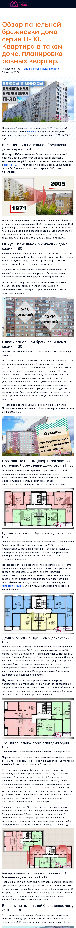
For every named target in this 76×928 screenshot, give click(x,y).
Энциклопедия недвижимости (41, 68)
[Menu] (5, 4)
